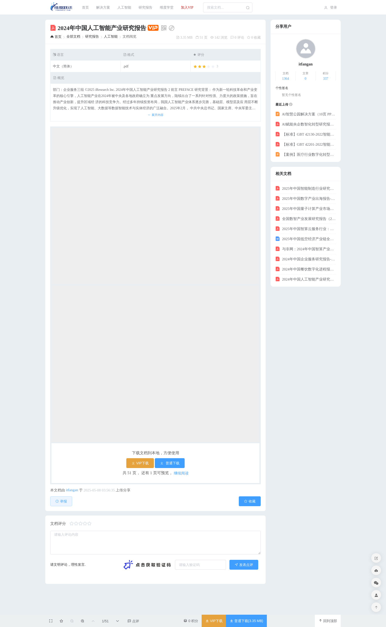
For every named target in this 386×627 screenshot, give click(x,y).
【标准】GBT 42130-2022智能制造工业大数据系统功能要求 (305, 134)
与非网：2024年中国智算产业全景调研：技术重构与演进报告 (305, 249)
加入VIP (187, 7)
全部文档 (73, 36)
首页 (85, 7)
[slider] (205, 66)
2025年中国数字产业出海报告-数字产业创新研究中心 (305, 198)
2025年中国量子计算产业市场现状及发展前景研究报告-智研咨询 (305, 208)
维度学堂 (167, 7)
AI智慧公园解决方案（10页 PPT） (305, 114)
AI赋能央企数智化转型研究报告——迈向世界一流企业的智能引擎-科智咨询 (305, 124)
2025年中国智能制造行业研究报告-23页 (305, 188)
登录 (330, 8)
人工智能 (124, 7)
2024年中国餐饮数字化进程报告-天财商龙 (305, 269)
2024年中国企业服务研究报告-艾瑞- (305, 259)
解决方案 (103, 7)
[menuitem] (61, 7)
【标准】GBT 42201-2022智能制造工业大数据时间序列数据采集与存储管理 (305, 144)
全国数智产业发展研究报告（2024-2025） (305, 218)
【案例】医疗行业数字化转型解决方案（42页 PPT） (305, 154)
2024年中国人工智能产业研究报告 (305, 279)
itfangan (72, 490)
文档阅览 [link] (129, 36)
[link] (56, 37)
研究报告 (145, 7)
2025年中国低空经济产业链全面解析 (305, 238)
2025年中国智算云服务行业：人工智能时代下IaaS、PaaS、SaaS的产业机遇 (305, 228)
